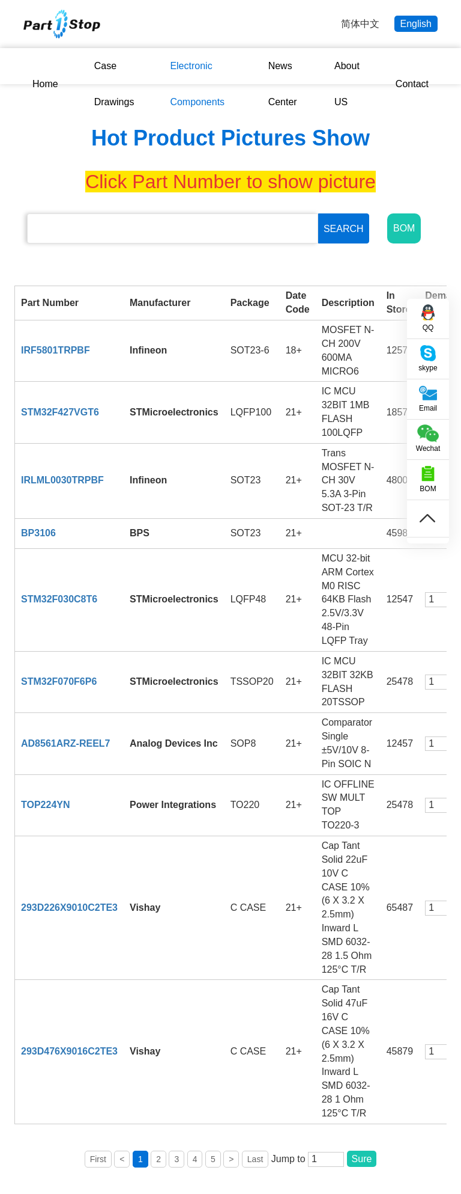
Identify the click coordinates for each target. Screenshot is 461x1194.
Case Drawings (114, 84)
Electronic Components (197, 84)
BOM (404, 228)
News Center (282, 84)
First (98, 1159)
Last (255, 1159)
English (416, 24)
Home (45, 84)
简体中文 (360, 24)
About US (347, 84)
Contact (412, 84)
